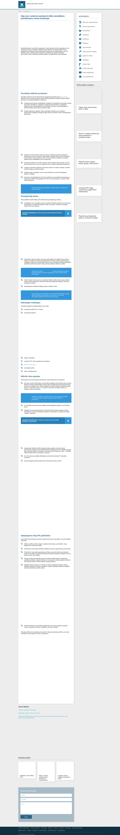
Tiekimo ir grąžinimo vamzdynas (27, 710)
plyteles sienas (47, 271)
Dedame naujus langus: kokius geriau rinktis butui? (89, 163)
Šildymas (85, 43)
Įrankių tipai (86, 64)
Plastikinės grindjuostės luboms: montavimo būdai (88, 217)
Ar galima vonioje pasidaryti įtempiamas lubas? (64, 777)
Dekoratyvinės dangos (89, 51)
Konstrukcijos (86, 47)
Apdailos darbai (87, 56)
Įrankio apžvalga (87, 68)
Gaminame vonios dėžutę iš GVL (27, 776)
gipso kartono (64, 97)
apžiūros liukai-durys (29, 364)
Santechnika (86, 31)
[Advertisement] (46, 34)
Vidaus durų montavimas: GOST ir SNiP (88, 108)
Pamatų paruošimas (88, 26)
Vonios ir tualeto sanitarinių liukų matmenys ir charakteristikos (43, 778)
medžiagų (85, 60)
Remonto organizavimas (90, 22)
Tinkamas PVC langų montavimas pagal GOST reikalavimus (87, 190)
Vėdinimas (85, 39)
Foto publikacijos (87, 77)
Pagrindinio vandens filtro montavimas (29, 713)
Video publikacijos (88, 72)
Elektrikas (85, 35)
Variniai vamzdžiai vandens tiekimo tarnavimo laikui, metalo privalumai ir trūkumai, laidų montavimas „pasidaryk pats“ (42, 717)
